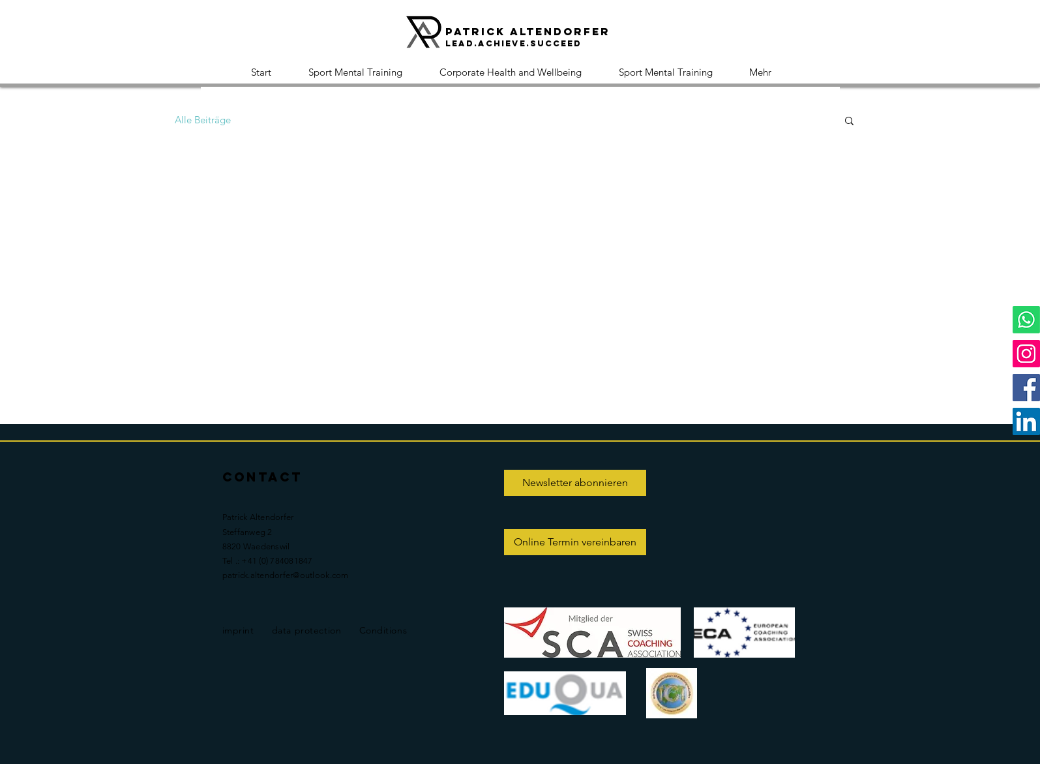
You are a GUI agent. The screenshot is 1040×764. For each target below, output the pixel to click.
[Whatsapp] (1026, 319)
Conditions (383, 630)
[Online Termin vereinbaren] (575, 542)
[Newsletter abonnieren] (575, 483)
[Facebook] (1026, 387)
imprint (238, 630)
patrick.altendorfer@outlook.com (285, 575)
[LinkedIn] (1026, 421)
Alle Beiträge (203, 120)
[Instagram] (1026, 353)
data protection (306, 630)
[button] (849, 122)
